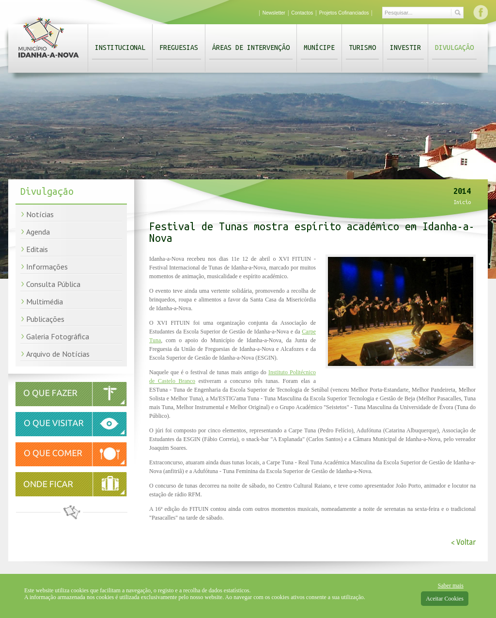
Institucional (120, 47)
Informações (47, 266)
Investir (405, 47)
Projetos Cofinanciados (344, 13)
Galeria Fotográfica (57, 336)
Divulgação (454, 47)
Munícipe (319, 47)
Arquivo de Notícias (58, 354)
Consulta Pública (53, 284)
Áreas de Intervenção (251, 47)
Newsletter (274, 13)
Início (462, 202)
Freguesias (178, 47)
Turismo (362, 47)
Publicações (45, 319)
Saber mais (451, 585)
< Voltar (463, 542)
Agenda (38, 232)
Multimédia (44, 301)
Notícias (40, 214)
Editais (37, 249)
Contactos (302, 13)
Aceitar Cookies (445, 598)
